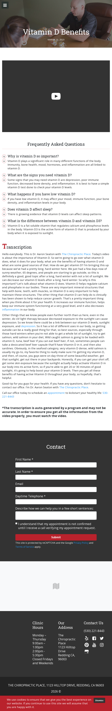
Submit (56, 537)
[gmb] (86, 651)
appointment (56, 393)
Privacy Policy (81, 542)
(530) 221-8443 (94, 631)
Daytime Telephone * (30, 496)
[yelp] (86, 638)
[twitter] (101, 638)
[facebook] (94, 638)
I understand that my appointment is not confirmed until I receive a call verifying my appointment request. (57, 526)
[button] (5, 5)
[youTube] (94, 644)
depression (28, 326)
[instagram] (101, 644)
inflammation (11, 309)
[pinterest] (86, 644)
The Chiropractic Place (76, 254)
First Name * (24, 459)
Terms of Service (24, 546)
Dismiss (99, 700)
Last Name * (24, 472)
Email (19, 484)
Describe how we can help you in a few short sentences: (54, 508)
